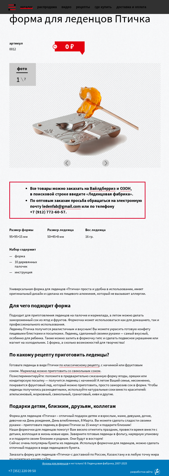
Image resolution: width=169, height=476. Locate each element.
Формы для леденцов (55, 463)
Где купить (103, 7)
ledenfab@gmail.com (61, 206)
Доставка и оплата (131, 7)
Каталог (26, 7)
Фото (22, 69)
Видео (66, 7)
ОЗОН (125, 188)
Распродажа (47, 7)
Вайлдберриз (103, 188)
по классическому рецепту (79, 365)
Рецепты (83, 7)
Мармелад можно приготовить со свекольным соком (60, 371)
